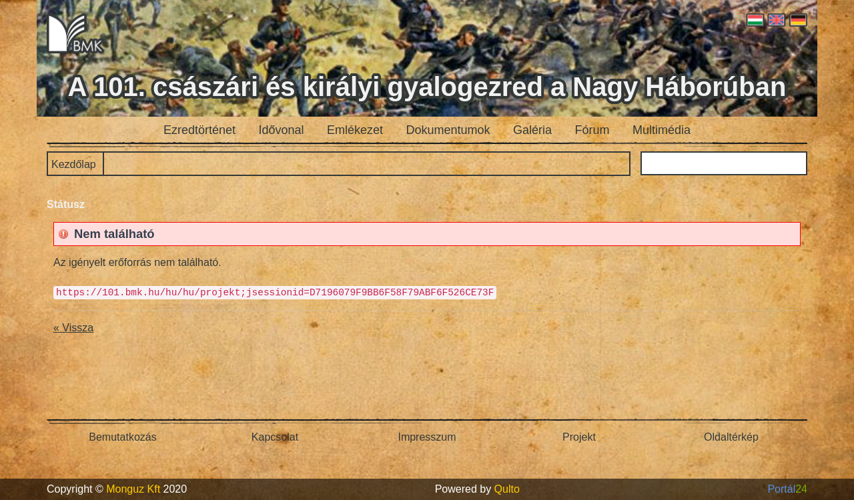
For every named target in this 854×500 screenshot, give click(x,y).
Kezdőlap (73, 164)
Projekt (579, 437)
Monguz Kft (133, 489)
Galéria (532, 130)
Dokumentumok (448, 130)
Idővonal (281, 130)
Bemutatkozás (122, 437)
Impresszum (427, 437)
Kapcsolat (275, 437)
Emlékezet (355, 130)
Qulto (507, 489)
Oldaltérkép (731, 437)
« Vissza (73, 327)
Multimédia (661, 130)
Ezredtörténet (199, 130)
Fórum (592, 130)
